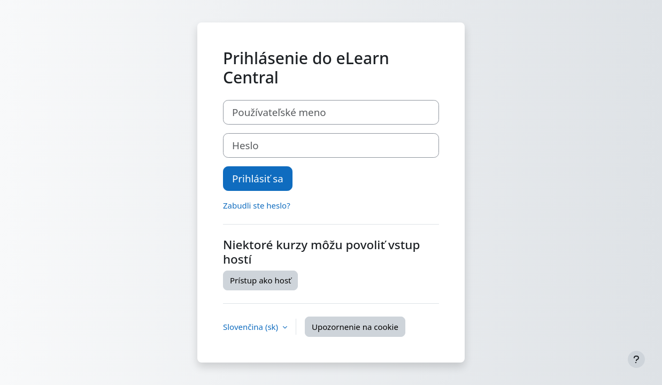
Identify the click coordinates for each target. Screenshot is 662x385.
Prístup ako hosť (260, 280)
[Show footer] (636, 359)
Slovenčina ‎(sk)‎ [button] (251, 326)
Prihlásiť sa (257, 178)
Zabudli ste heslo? (256, 205)
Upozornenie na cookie (355, 326)
